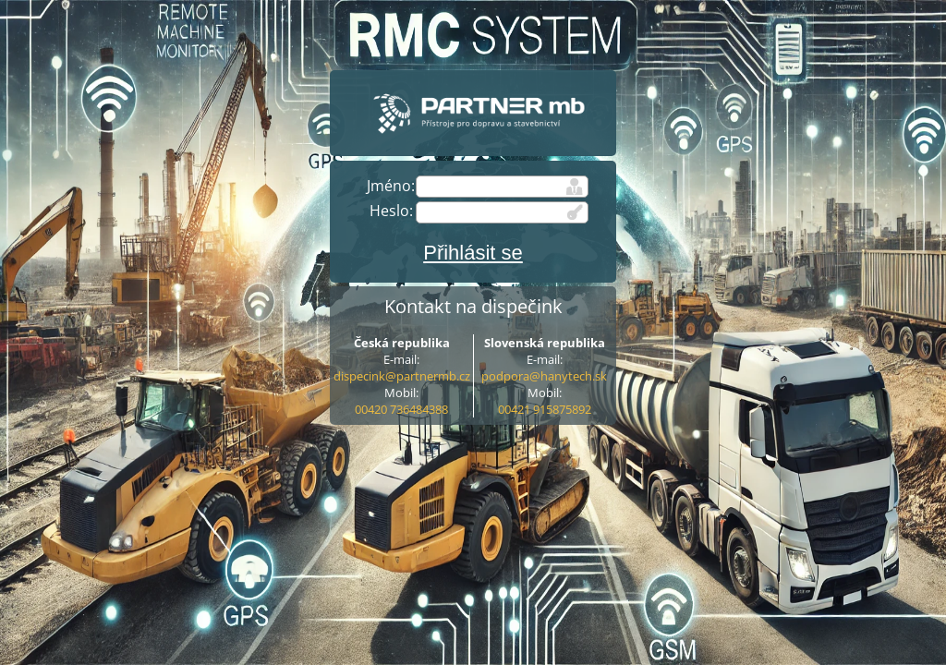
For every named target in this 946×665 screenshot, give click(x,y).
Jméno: (391, 185)
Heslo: (391, 210)
